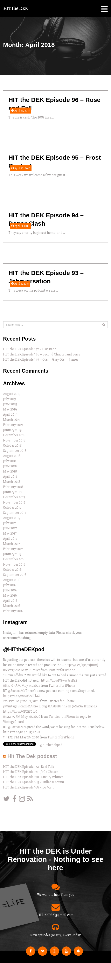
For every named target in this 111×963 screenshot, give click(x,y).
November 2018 (14, 440)
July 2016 (9, 585)
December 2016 (14, 559)
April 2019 (10, 414)
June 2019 (10, 404)
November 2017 (14, 502)
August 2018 (12, 456)
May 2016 (10, 595)
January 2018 (12, 492)
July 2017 (9, 523)
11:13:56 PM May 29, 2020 (21, 737)
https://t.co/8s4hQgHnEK (22, 732)
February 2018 (13, 487)
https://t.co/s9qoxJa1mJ (81, 665)
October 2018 (12, 445)
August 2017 (11, 518)
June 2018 (10, 466)
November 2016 (14, 564)
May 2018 (10, 471)
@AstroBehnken (59, 706)
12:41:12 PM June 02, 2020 (21, 701)
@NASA (77, 706)
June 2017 (10, 528)
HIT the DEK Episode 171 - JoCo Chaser (30, 772)
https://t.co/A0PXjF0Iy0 (20, 711)
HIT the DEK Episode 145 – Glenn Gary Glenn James (40, 359)
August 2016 (12, 580)
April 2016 (10, 600)
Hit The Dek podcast (32, 756)
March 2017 (11, 544)
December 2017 (14, 497)
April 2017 (10, 538)
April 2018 (10, 476)
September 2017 (14, 513)
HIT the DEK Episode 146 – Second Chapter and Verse (41, 354)
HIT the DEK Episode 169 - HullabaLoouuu (33, 782)
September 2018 (14, 451)
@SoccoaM (16, 691)
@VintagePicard (15, 706)
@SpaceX (90, 706)
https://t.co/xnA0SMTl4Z (21, 696)
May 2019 (10, 409)
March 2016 (11, 606)
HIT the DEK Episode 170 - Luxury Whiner (33, 777)
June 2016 (10, 590)
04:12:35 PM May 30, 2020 (21, 716)
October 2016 (12, 569)
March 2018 (11, 482)
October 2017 (12, 507)
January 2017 (12, 554)
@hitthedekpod (51, 745)
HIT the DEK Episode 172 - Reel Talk (28, 766)
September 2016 (14, 575)
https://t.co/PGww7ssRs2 (59, 680)
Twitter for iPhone (61, 670)
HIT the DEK (15, 9)
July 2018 (9, 461)
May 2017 (10, 533)
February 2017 (13, 549)
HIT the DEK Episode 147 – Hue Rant (29, 349)
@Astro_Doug (37, 706)
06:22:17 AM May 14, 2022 (21, 670)
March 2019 (11, 419)
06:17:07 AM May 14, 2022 (21, 685)
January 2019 (12, 430)
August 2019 (12, 394)
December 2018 (14, 435)
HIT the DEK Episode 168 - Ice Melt (28, 787)
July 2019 (9, 399)
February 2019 (13, 425)
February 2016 (13, 611)
